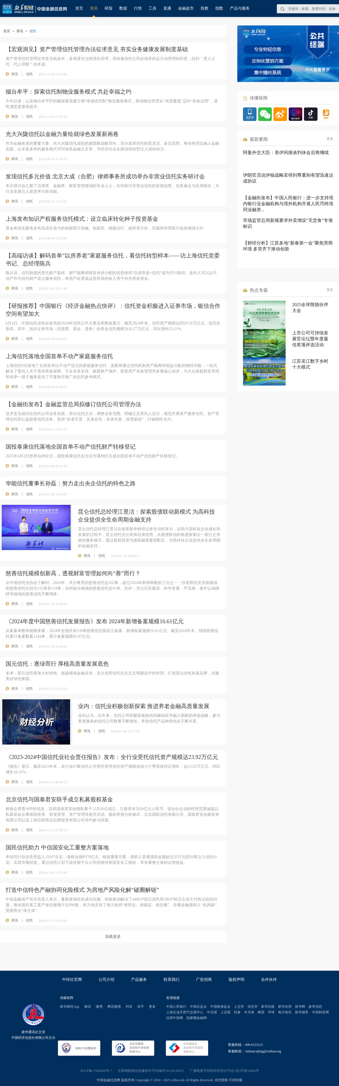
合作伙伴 (269, 979)
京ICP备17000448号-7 (96, 1071)
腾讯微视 (114, 1007)
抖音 (129, 1007)
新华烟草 (301, 1012)
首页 (79, 8)
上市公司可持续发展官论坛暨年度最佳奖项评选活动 (310, 338)
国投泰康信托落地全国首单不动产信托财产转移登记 (71, 447)
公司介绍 (106, 979)
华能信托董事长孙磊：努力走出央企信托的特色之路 (71, 483)
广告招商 (204, 979)
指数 (219, 8)
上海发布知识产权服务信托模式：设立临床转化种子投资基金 (82, 219)
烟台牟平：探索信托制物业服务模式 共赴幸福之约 (68, 91)
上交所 (239, 1007)
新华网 (300, 1007)
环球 (271, 1012)
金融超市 (186, 8)
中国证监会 (198, 1007)
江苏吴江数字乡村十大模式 (310, 364)
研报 (108, 8)
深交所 (252, 1007)
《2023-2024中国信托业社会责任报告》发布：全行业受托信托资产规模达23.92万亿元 (112, 757)
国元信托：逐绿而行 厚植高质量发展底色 (57, 664)
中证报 (212, 1012)
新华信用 (285, 1007)
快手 (140, 1007)
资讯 (94, 8)
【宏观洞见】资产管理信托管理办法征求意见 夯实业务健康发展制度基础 (97, 49)
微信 (87, 1007)
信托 (29, 74)
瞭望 (261, 1012)
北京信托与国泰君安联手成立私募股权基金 (59, 799)
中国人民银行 (176, 1007)
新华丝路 (268, 1007)
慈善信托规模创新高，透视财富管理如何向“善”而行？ (73, 573)
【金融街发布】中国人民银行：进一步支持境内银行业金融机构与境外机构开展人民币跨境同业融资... (288, 203)
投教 (204, 8)
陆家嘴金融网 (196, 1018)
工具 (153, 8)
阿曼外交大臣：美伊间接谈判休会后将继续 (286, 152)
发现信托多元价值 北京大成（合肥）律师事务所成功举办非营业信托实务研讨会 (105, 176)
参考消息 (315, 1007)
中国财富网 (320, 1012)
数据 (123, 8)
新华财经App (69, 1007)
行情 (138, 8)
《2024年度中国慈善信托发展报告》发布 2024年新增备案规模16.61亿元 (95, 621)
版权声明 (236, 979)
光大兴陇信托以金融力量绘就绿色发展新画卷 (62, 134)
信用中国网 (174, 1018)
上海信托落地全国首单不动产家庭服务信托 (59, 356)
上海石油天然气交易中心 (184, 1012)
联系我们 (171, 979)
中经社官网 (72, 979)
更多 (330, 139)
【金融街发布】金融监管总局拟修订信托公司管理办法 (73, 404)
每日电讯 (285, 1012)
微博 (99, 1007)
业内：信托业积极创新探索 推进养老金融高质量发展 (143, 706)
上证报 (225, 1012)
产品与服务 (240, 8)
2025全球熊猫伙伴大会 (310, 307)
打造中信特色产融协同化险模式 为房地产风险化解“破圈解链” (82, 890)
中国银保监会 (220, 1007)
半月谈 (249, 1012)
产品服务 (139, 979)
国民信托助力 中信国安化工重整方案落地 (57, 847)
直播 (167, 8)
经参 (237, 1012)
